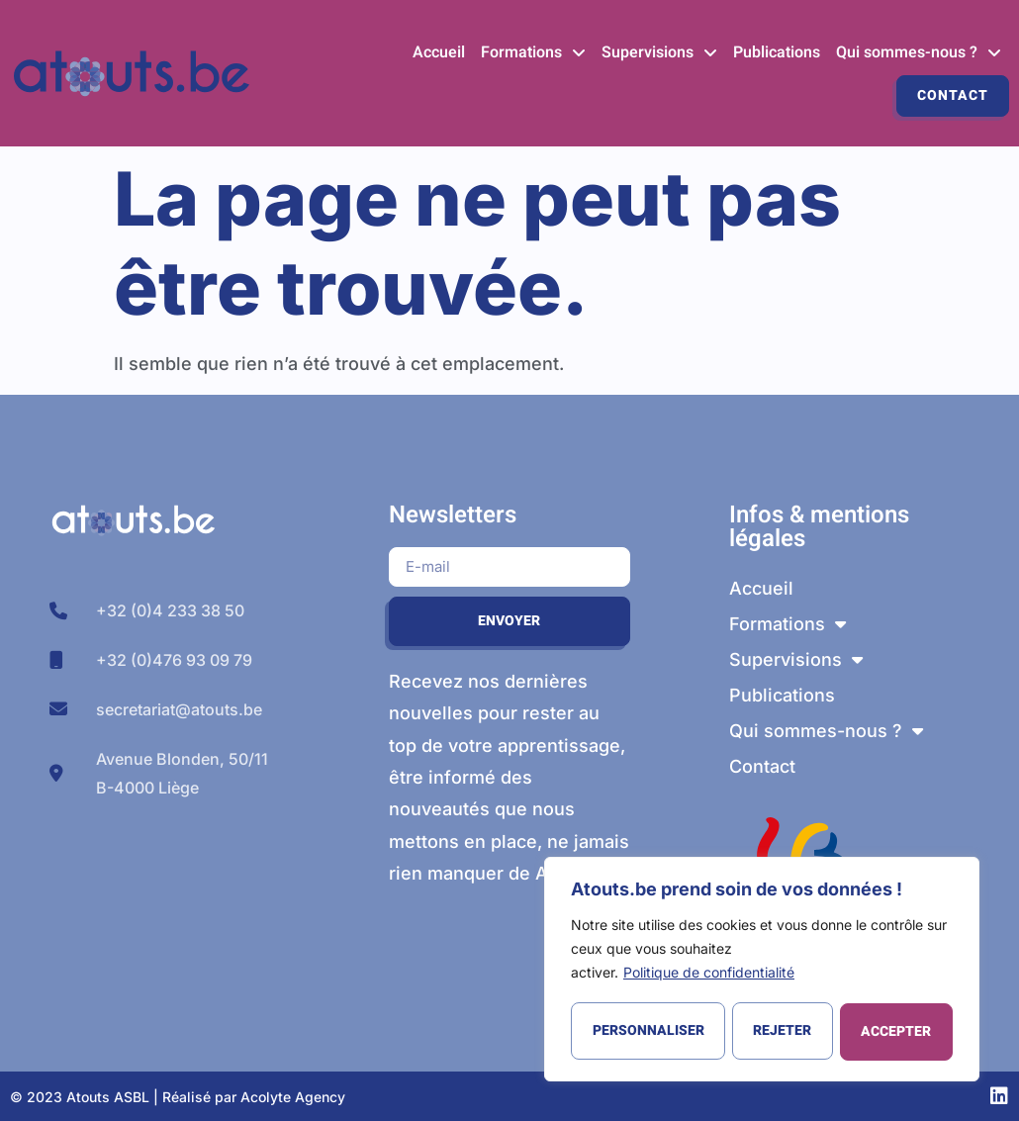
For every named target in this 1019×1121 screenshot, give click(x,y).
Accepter (897, 1031)
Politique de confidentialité (708, 975)
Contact (952, 95)
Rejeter (782, 1031)
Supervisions (659, 52)
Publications (776, 52)
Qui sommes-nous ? (918, 52)
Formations (533, 52)
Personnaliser (647, 1031)
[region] (761, 970)
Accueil (439, 52)
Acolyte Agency (292, 1096)
